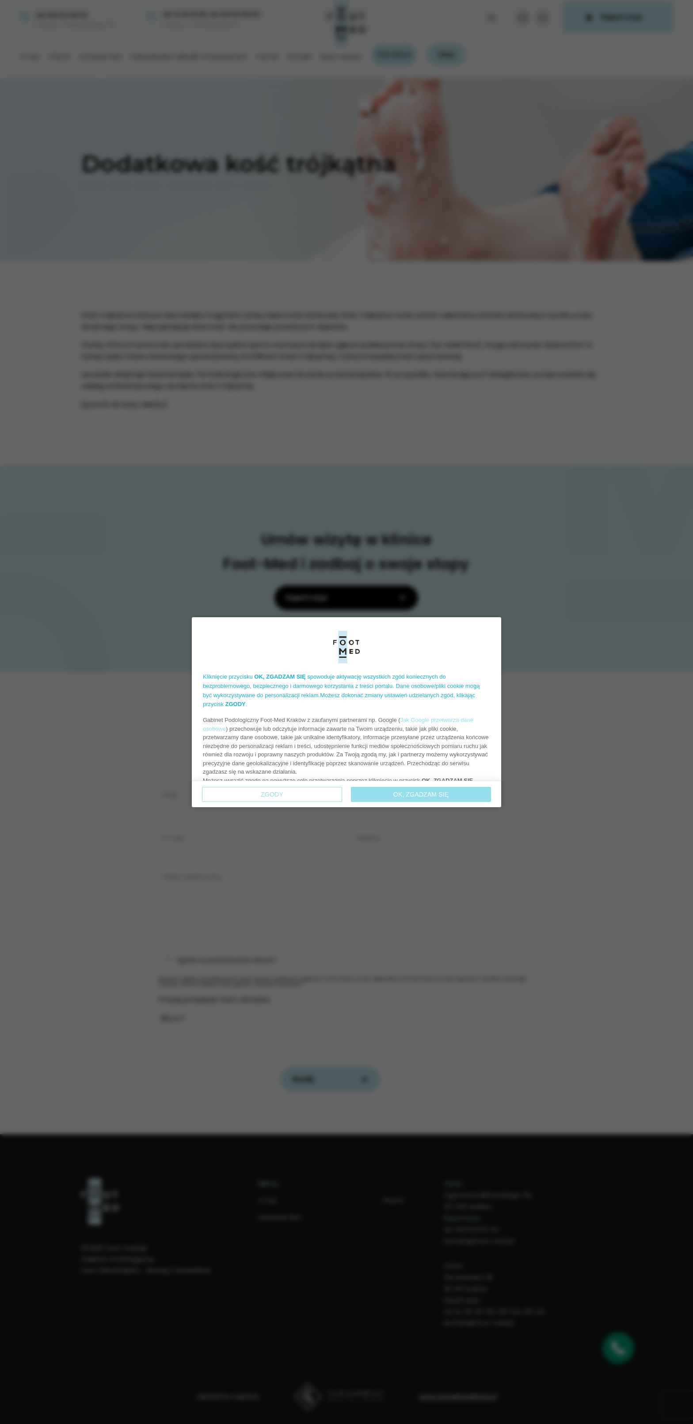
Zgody (272, 794)
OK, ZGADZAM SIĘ (421, 794)
